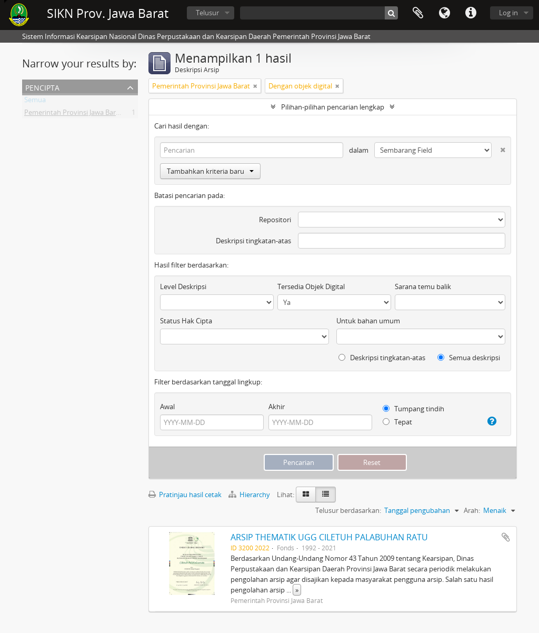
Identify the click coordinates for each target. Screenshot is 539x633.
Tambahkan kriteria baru (210, 171)
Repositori (275, 219)
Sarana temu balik (423, 286)
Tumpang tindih (413, 408)
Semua (35, 101)
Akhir (276, 406)
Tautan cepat (470, 13)
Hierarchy (250, 494)
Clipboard (418, 13)
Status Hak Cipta (186, 320)
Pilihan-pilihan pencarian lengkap (332, 107)
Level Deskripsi (183, 286)
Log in (508, 12)
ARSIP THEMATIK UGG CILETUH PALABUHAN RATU (329, 537)
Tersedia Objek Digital (311, 286)
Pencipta (42, 87)
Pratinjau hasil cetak (185, 494)
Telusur (207, 12)
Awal (167, 406)
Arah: (472, 510)
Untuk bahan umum (368, 320)
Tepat (397, 422)
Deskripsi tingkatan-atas (253, 240)
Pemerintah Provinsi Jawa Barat (73, 114)
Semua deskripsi (468, 357)
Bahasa (444, 13)
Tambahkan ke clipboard (506, 537)
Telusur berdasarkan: (348, 510)
